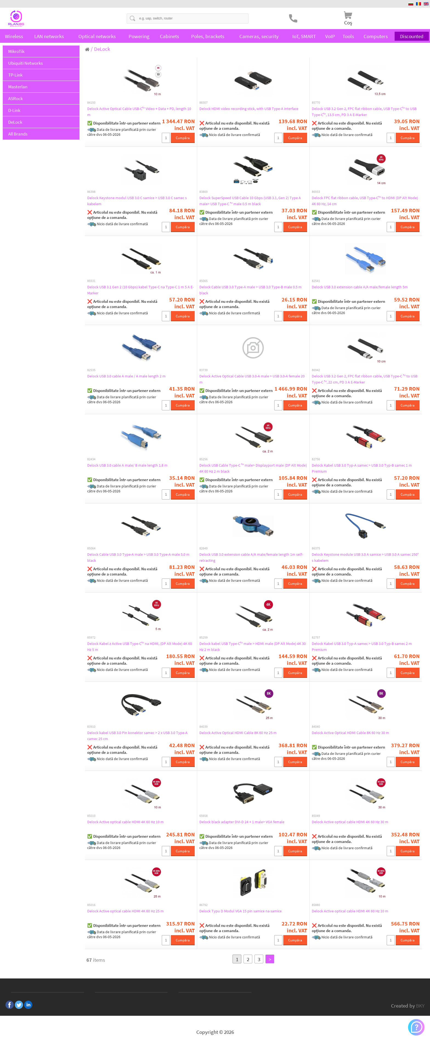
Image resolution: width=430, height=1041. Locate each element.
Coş (348, 22)
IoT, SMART (304, 36)
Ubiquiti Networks (25, 63)
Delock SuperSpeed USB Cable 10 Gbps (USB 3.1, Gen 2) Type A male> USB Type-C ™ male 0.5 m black (251, 201)
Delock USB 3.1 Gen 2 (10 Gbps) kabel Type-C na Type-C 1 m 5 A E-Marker (140, 290)
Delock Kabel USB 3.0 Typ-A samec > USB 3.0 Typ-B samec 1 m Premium (359, 468)
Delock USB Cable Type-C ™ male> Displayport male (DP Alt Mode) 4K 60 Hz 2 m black (252, 468)
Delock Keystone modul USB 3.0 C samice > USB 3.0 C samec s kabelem (137, 201)
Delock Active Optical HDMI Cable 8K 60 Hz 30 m (356, 733)
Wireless (14, 36)
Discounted (412, 36)
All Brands (17, 134)
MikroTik (16, 51)
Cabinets (169, 36)
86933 (316, 191)
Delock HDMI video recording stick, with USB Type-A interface (248, 112)
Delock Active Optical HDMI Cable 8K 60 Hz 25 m (244, 733)
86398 (91, 191)
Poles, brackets (207, 36)
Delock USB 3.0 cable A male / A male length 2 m (132, 376)
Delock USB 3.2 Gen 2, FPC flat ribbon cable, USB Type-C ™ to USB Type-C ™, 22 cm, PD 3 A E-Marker (364, 379)
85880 (316, 905)
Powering (139, 36)
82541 (316, 281)
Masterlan (17, 87)
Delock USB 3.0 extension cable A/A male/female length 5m (364, 290)
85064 (91, 548)
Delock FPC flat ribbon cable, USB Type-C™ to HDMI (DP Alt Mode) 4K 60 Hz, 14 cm (364, 201)
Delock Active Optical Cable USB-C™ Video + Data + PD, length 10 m (139, 112)
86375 (316, 548)
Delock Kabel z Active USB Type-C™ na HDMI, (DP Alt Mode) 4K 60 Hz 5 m (136, 647)
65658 (203, 815)
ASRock (15, 98)
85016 (91, 905)
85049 (316, 815)
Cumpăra (183, 138)
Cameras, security (259, 36)
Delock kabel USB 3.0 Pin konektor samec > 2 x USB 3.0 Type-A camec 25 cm (138, 736)
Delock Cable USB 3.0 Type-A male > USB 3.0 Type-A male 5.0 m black (140, 557)
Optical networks (97, 36)
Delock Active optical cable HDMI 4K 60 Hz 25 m (131, 911)
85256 (203, 459)
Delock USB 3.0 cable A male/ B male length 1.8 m (133, 465)
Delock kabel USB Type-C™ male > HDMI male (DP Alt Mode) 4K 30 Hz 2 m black (248, 647)
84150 (91, 102)
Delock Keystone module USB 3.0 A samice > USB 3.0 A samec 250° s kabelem (363, 557)
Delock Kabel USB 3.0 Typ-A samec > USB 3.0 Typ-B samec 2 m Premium (359, 647)
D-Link (14, 110)
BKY (420, 1005)
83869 (203, 191)
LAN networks (49, 36)
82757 (316, 637)
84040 (316, 726)
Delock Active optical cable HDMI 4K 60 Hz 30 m (356, 822)
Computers (376, 36)
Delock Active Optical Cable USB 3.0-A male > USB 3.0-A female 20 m (251, 379)
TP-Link (15, 75)
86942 (316, 370)
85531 (91, 281)
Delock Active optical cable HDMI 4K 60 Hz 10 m (131, 822)
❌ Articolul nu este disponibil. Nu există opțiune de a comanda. (234, 125)
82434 (91, 459)
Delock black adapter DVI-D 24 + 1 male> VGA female (248, 822)
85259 (203, 637)
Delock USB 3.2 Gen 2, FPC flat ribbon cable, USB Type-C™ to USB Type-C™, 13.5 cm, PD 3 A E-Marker (363, 112)
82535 (91, 370)
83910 (91, 726)
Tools (348, 36)
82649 (203, 548)
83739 (203, 370)
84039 (203, 726)
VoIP (330, 36)
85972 (91, 637)
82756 (316, 459)
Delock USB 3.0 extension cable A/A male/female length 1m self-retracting (251, 557)
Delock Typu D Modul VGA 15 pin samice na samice (246, 911)
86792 (203, 905)
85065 (203, 281)
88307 (203, 102)
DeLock (15, 122)
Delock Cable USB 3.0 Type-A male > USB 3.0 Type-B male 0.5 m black (252, 290)
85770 (316, 102)
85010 (91, 815)
